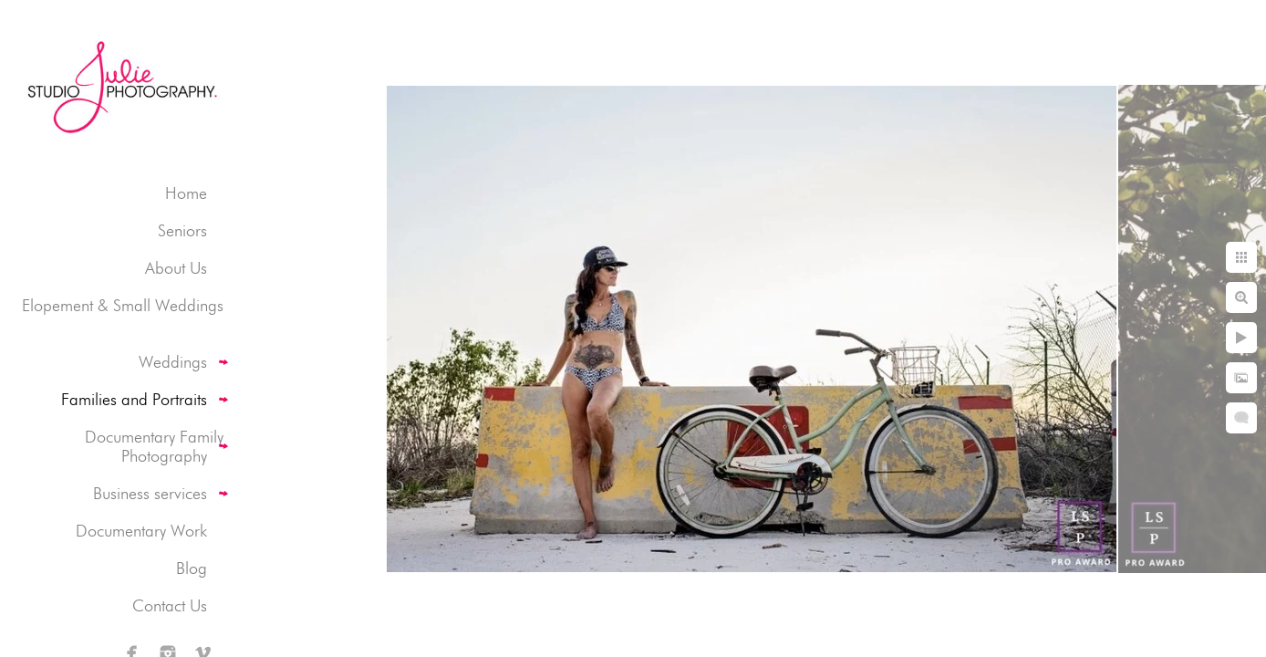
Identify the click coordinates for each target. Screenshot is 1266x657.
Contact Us (169, 605)
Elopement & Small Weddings (122, 305)
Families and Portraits (134, 399)
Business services (150, 493)
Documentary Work (141, 530)
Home (186, 193)
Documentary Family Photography (154, 446)
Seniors (182, 230)
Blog (191, 568)
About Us (176, 267)
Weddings (173, 361)
